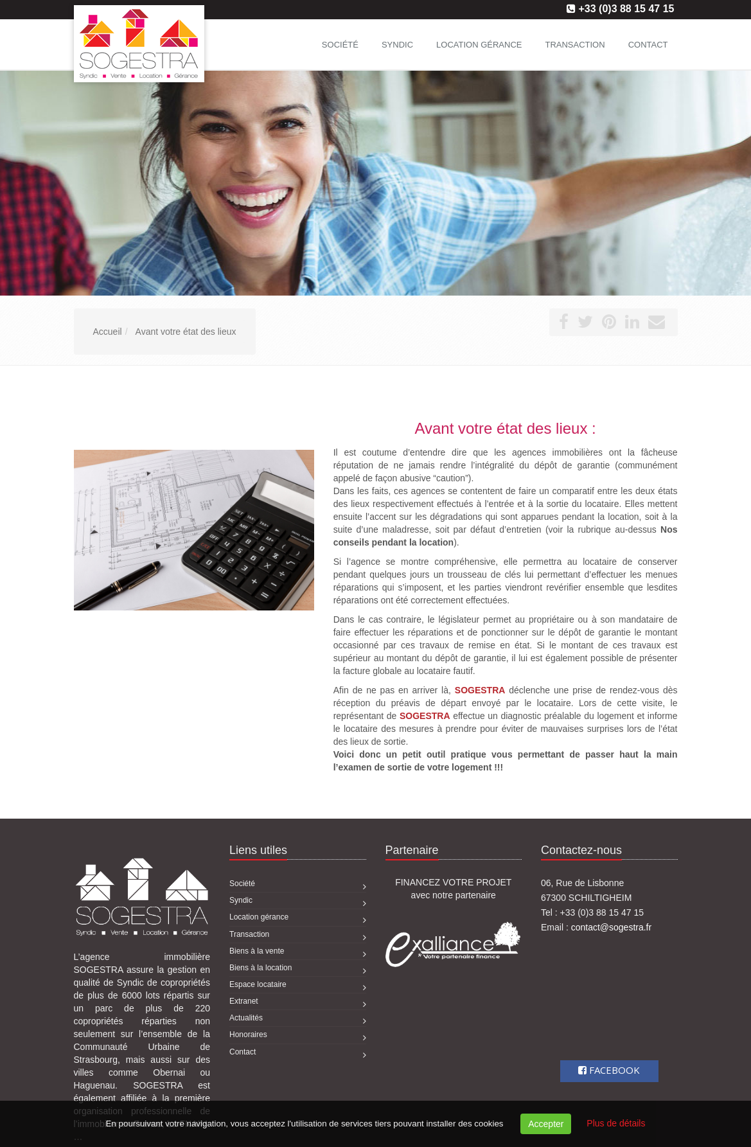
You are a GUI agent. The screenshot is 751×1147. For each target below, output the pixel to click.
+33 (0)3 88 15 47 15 (626, 8)
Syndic (397, 44)
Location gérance (479, 44)
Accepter (545, 1124)
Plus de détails (616, 1123)
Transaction (575, 44)
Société (340, 44)
